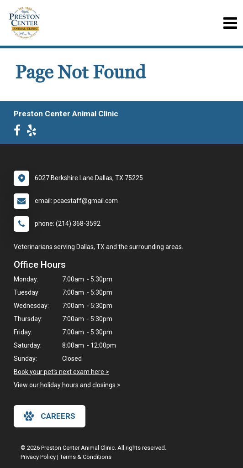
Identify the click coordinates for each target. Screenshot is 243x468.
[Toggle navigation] (230, 23)
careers (49, 416)
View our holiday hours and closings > (67, 385)
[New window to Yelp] (33, 132)
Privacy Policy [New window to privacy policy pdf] (38, 456)
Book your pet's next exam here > (61, 371)
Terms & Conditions (85, 456)
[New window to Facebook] (19, 132)
